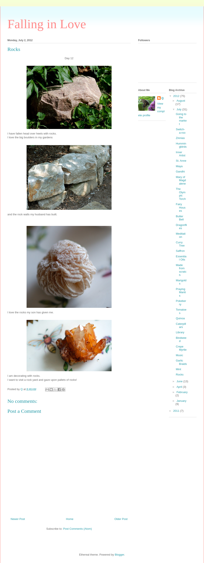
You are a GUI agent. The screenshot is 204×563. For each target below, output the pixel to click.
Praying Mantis (181, 292)
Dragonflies (181, 226)
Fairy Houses (180, 207)
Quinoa (180, 318)
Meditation (181, 235)
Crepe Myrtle (181, 348)
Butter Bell (180, 218)
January (181, 400)
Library (180, 332)
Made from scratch (181, 270)
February (182, 392)
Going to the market (181, 119)
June (180, 381)
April (180, 386)
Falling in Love (46, 24)
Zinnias (180, 138)
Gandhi (180, 171)
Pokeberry (181, 302)
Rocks (179, 374)
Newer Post (18, 519)
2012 (176, 96)
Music (179, 355)
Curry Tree (180, 244)
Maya (179, 166)
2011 (176, 410)
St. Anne (181, 160)
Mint (178, 369)
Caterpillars (181, 325)
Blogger (119, 554)
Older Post (121, 519)
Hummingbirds (181, 145)
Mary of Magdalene (181, 180)
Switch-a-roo (180, 131)
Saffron (180, 250)
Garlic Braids (181, 362)
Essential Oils (181, 258)
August (181, 100)
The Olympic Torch (181, 193)
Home (70, 519)
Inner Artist (180, 154)
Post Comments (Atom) (77, 528)
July (179, 109)
